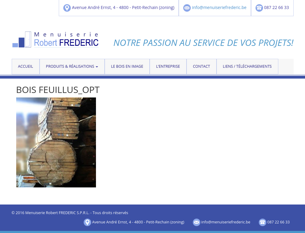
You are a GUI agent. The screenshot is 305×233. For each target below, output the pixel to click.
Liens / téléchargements (247, 66)
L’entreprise (168, 66)
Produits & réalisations (72, 66)
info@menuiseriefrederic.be (219, 7)
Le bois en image (127, 66)
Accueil (25, 66)
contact (201, 66)
